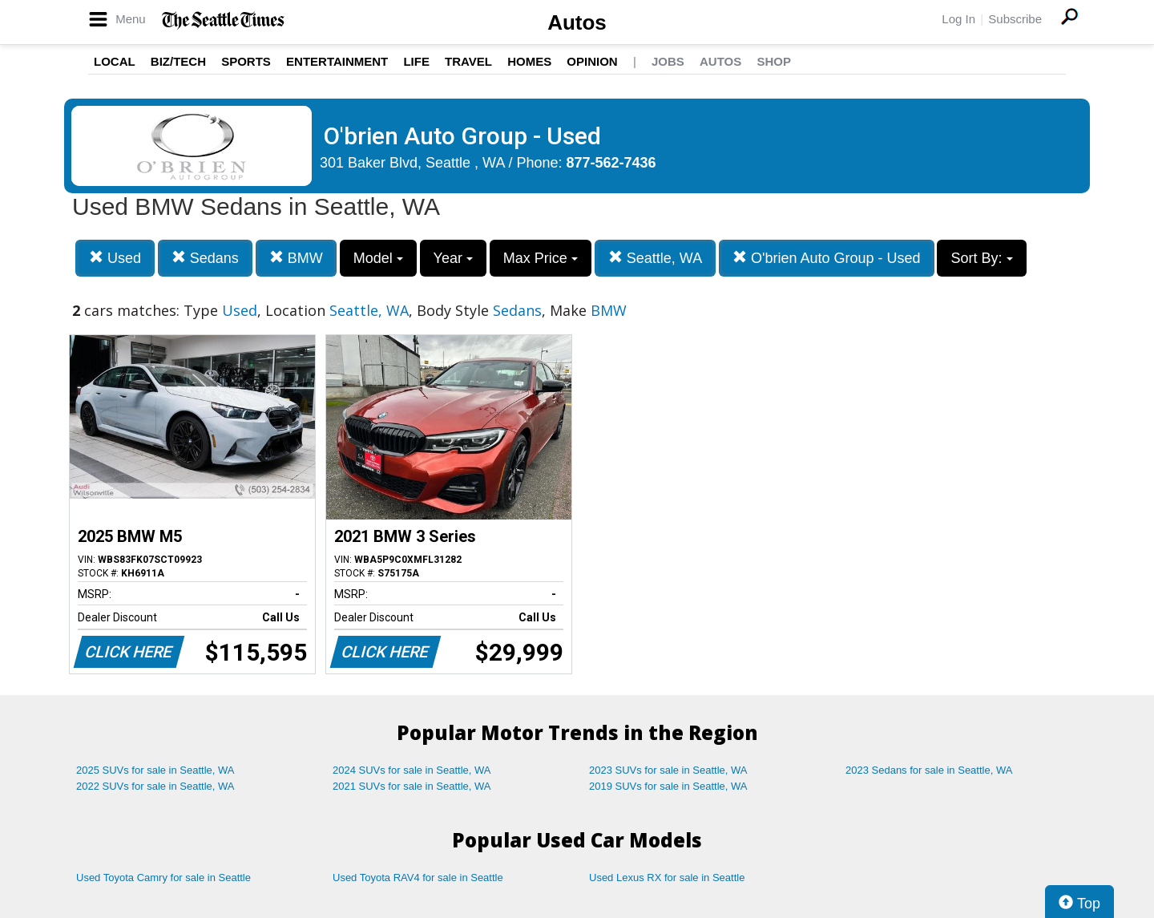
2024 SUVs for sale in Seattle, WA (412, 770)
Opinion (592, 61)
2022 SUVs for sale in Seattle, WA (155, 786)
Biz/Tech (178, 61)
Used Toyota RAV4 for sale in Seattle (418, 877)
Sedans (205, 257)
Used (115, 257)
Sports (246, 61)
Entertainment (337, 61)
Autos (577, 22)
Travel (468, 61)
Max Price (540, 258)
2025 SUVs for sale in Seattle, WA (155, 770)
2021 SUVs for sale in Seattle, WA (412, 786)
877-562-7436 (611, 163)
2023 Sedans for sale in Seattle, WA (928, 770)
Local (114, 61)
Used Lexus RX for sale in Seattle (666, 877)
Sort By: (981, 258)
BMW (296, 257)
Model (378, 258)
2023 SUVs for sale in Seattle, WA (668, 770)
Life (416, 61)
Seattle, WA (655, 257)
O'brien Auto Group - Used (826, 257)
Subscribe (1015, 19)
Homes (529, 61)
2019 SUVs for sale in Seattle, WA (668, 786)
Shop (774, 61)
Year (453, 258)
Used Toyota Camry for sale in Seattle (163, 877)
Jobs (668, 61)
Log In (958, 19)
